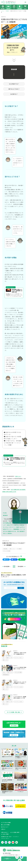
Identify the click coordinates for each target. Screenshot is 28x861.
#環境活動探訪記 (6, 674)
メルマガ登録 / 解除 (14, 832)
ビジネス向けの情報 (6, 822)
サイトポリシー (16, 836)
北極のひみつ (18, 476)
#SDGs (4, 672)
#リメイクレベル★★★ (18, 686)
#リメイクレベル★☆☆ (18, 657)
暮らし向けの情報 (5, 824)
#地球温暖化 (5, 548)
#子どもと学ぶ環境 (6, 551)
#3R (3, 657)
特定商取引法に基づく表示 (6, 836)
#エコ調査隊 (19, 548)
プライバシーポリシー (5, 838)
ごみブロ (19, 521)
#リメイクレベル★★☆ (18, 701)
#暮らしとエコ (12, 548)
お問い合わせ (4, 832)
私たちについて (4, 827)
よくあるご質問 (4, 834)
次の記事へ (21, 566)
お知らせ (3, 829)
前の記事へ (7, 566)
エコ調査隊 (12, 521)
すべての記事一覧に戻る (13, 712)
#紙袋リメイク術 (9, 657)
